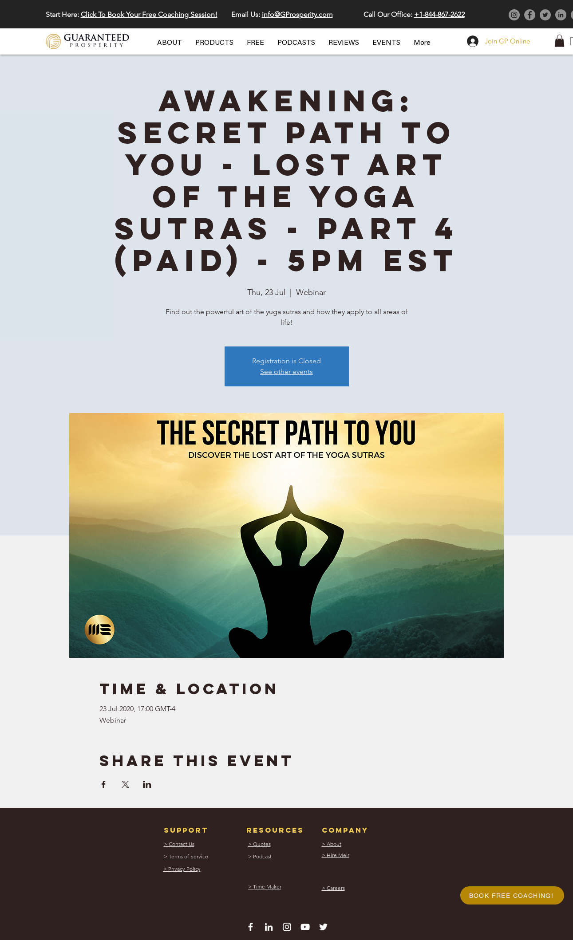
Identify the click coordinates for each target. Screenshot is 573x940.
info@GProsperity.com (297, 14)
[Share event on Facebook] (103, 784)
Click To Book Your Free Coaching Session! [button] (149, 14)
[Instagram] (514, 14)
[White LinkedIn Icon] (268, 926)
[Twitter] (545, 14)
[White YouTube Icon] (305, 926)
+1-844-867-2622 (439, 14)
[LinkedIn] (560, 14)
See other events (286, 371)
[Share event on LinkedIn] (147, 784)
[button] (169, 43)
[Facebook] (529, 14)
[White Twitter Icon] (323, 926)
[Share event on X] (125, 784)
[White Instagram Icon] (286, 926)
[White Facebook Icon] (250, 926)
